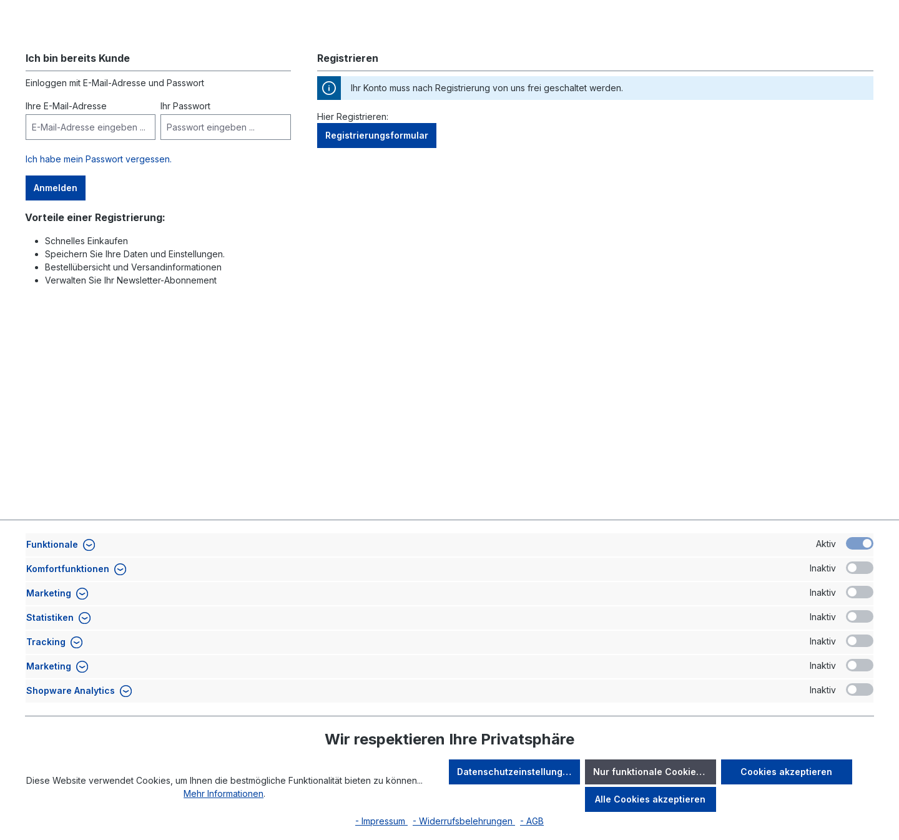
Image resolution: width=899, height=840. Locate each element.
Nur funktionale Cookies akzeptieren (654, 771)
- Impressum (381, 821)
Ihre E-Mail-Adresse (66, 184)
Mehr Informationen (223, 793)
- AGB (532, 821)
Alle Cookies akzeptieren (650, 799)
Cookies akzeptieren (786, 771)
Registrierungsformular (376, 214)
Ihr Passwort (185, 184)
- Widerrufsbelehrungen (464, 821)
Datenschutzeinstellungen (515, 771)
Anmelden (55, 266)
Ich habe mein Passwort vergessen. (99, 237)
